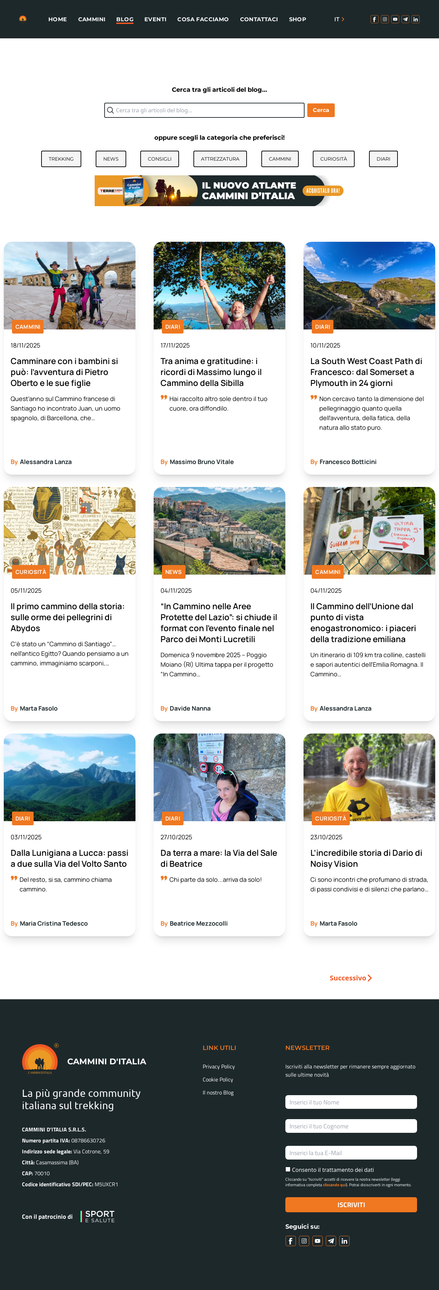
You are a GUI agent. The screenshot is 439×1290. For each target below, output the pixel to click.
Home (57, 19)
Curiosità (333, 159)
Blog (124, 19)
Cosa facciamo (203, 19)
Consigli (159, 159)
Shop (298, 19)
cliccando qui (334, 1184)
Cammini (92, 19)
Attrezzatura (220, 159)
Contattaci (259, 19)
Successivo (348, 977)
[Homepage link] (22, 19)
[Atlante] (219, 190)
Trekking (61, 159)
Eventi (155, 19)
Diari (383, 159)
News (111, 159)
